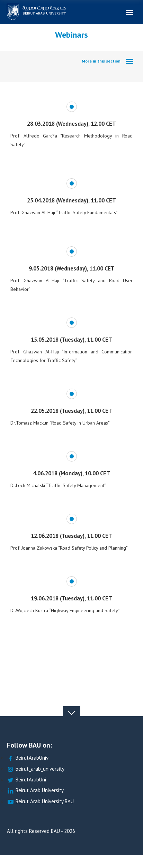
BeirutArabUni (26, 780)
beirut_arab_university (35, 769)
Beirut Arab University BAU (40, 802)
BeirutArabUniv (27, 758)
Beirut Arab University (35, 791)
